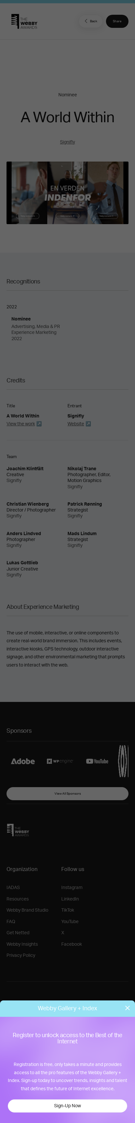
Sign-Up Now (67, 1106)
